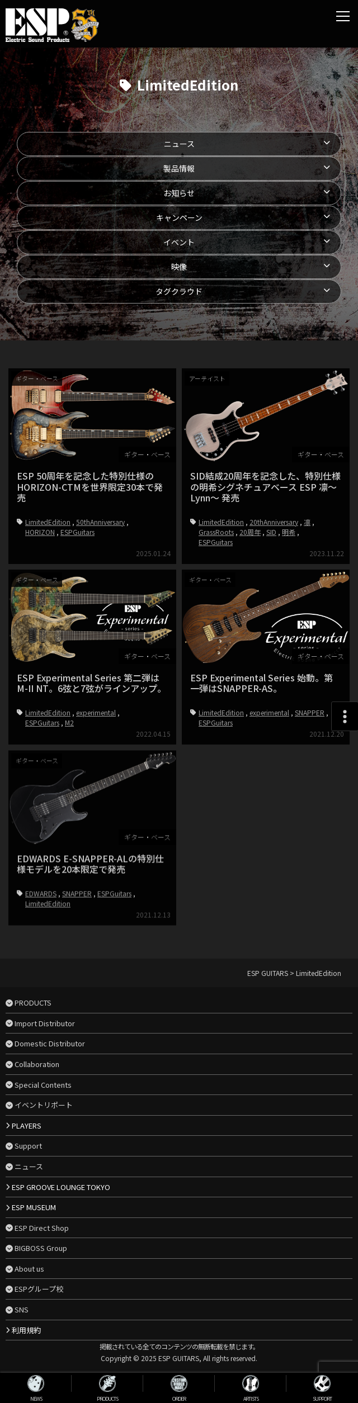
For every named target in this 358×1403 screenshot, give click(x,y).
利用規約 (26, 1330)
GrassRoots (216, 532)
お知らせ (179, 192)
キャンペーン (179, 217)
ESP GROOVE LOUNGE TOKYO (61, 1187)
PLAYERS (26, 1125)
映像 (179, 266)
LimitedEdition (47, 522)
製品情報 (179, 168)
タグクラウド (179, 291)
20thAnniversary (273, 522)
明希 (288, 532)
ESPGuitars (77, 532)
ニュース (179, 143)
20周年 (250, 532)
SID (271, 532)
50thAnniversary (100, 522)
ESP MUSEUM (34, 1207)
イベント (179, 242)
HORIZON (40, 532)
